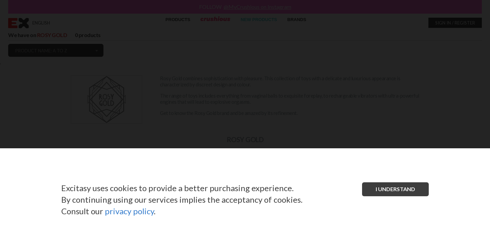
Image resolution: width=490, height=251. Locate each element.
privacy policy (129, 211)
